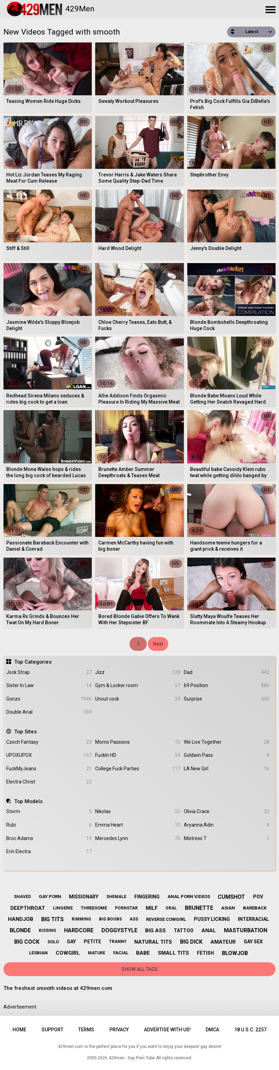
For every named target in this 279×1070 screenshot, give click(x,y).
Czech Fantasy (48, 742)
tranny (118, 941)
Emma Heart (137, 825)
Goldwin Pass (226, 755)
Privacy (119, 1029)
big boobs (110, 919)
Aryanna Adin (226, 825)
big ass (155, 930)
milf (152, 908)
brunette (199, 908)
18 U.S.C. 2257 (250, 1029)
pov (258, 896)
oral (171, 908)
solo (53, 941)
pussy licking (212, 919)
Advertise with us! (167, 1029)
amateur (223, 942)
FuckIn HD (137, 755)
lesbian (38, 952)
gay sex (253, 941)
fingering (147, 896)
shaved (22, 896)
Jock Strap (48, 672)
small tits (173, 953)
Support (52, 1029)
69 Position (226, 685)
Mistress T (226, 838)
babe (143, 953)
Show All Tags (140, 969)
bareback (255, 907)
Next (158, 644)
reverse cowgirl (166, 919)
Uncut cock (137, 699)
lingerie (63, 907)
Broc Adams (48, 838)
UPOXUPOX (48, 755)
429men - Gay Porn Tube (132, 1057)
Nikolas (137, 811)
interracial (253, 919)
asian (228, 907)
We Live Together (226, 742)
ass (133, 919)
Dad (226, 672)
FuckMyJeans (48, 769)
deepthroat (27, 908)
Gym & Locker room (137, 685)
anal (208, 930)
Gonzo (48, 699)
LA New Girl (226, 769)
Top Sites (25, 732)
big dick (191, 941)
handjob (20, 919)
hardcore (78, 930)
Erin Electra (48, 852)
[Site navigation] (270, 10)
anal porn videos (189, 896)
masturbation (245, 930)
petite (92, 941)
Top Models (28, 801)
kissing (47, 930)
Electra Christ (48, 782)
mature (96, 953)
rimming (81, 919)
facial (120, 952)
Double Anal (48, 712)
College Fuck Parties (137, 769)
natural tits (153, 942)
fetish (205, 953)
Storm (48, 811)
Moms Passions (137, 742)
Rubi (48, 825)
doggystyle (119, 930)
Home (19, 1029)
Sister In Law (48, 685)
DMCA (212, 1029)
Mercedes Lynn (137, 838)
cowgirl (68, 953)
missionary (83, 896)
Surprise (226, 699)
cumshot (231, 897)
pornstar (126, 908)
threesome (94, 907)
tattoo (184, 930)
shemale (116, 896)
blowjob (235, 953)
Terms (86, 1029)
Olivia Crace (226, 811)
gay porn (50, 896)
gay (71, 941)
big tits (52, 919)
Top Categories (33, 662)
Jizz (137, 672)
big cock (26, 941)
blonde (20, 930)
